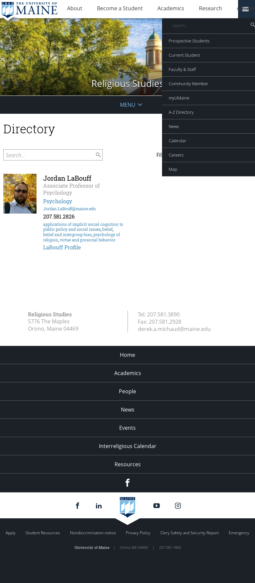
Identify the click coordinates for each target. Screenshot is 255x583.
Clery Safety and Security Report (189, 533)
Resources (128, 464)
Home (127, 354)
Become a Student (110, 9)
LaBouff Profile (62, 247)
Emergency (239, 533)
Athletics (217, 9)
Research (187, 9)
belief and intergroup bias (67, 234)
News (127, 409)
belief (107, 229)
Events (127, 427)
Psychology (57, 201)
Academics (154, 9)
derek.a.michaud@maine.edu (174, 329)
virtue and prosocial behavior (88, 239)
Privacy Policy (138, 533)
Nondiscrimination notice (93, 533)
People (127, 391)
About (71, 9)
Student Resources (43, 533)
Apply (11, 533)
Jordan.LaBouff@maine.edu (69, 208)
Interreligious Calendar (127, 446)
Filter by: (167, 155)
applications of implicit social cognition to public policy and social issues (83, 227)
